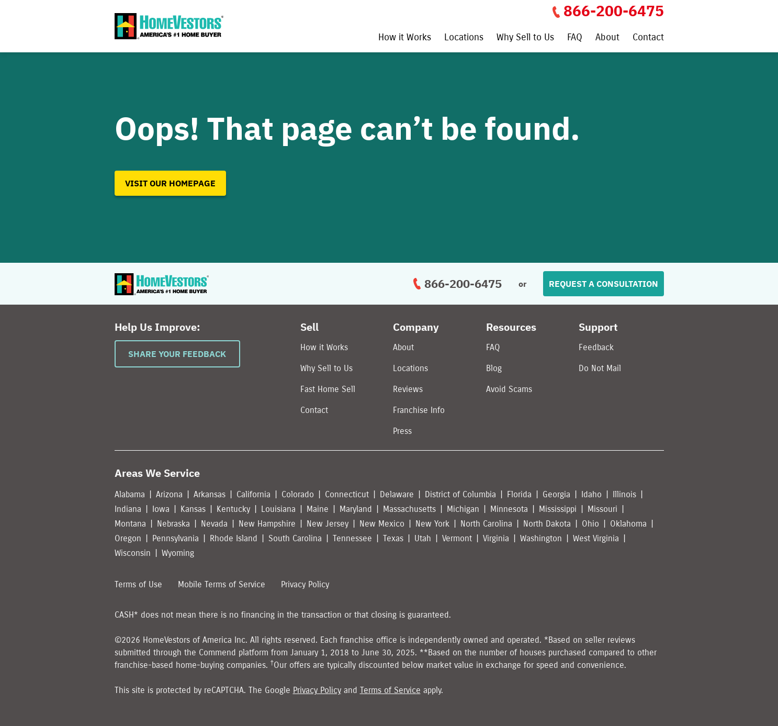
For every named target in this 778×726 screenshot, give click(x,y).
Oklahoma (628, 524)
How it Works (404, 37)
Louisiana (278, 509)
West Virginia (596, 538)
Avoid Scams (509, 389)
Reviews (408, 389)
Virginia (496, 538)
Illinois (624, 494)
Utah (422, 538)
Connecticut (347, 494)
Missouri (602, 509)
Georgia (556, 494)
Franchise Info (419, 410)
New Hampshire (267, 524)
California (253, 494)
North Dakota (547, 524)
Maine (318, 509)
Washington (541, 538)
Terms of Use (138, 584)
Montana (130, 524)
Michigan (463, 509)
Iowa (161, 509)
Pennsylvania (175, 538)
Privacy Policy (305, 584)
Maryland (356, 509)
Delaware (397, 494)
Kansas (193, 509)
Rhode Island (233, 538)
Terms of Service (390, 690)
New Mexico (381, 524)
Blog (494, 368)
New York (432, 524)
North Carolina (486, 524)
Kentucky (233, 509)
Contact (648, 37)
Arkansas (209, 494)
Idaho (591, 494)
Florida (519, 494)
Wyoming (178, 553)
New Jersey (327, 524)
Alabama (130, 494)
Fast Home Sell (327, 389)
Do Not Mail (600, 368)
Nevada (214, 524)
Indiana (128, 509)
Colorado (297, 494)
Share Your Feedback (177, 354)
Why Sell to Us (525, 37)
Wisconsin (133, 553)
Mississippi (558, 509)
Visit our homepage (170, 183)
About (607, 37)
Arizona (169, 494)
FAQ (574, 37)
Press (402, 431)
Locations (463, 37)
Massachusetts (409, 509)
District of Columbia (460, 494)
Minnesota (509, 509)
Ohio (590, 524)
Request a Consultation (603, 283)
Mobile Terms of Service (221, 584)
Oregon (128, 538)
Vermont (457, 538)
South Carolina (295, 538)
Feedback (596, 347)
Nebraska (173, 524)
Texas (393, 538)
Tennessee (352, 538)
